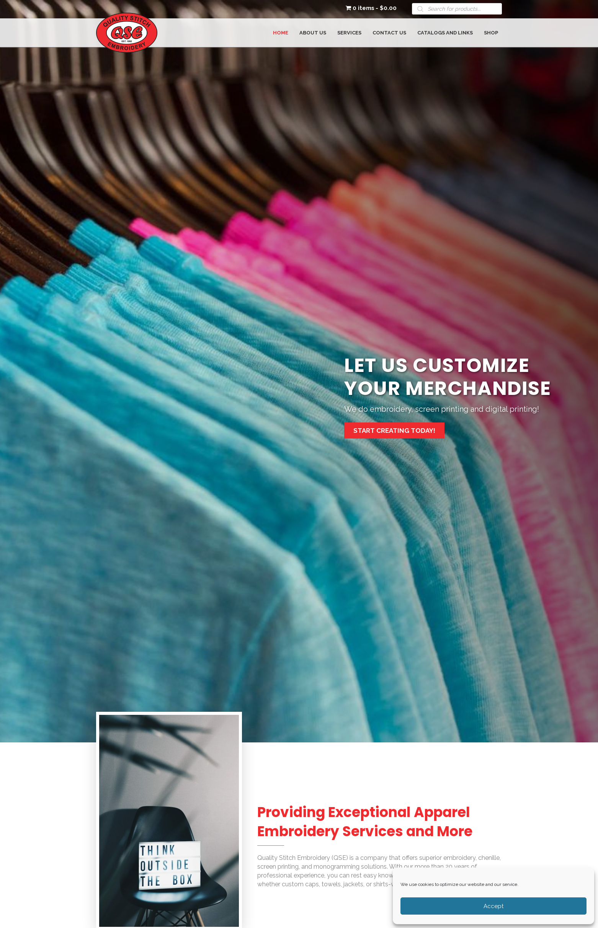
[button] (394, 430)
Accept (493, 906)
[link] (280, 32)
